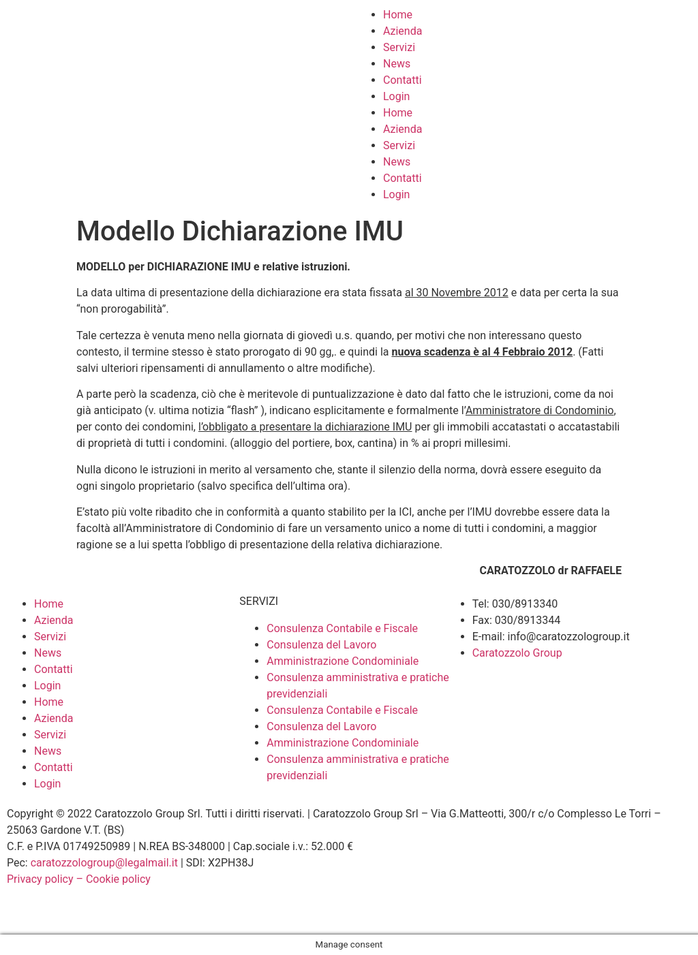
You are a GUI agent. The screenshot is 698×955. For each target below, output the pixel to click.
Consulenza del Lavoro (321, 644)
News (396, 63)
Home (397, 14)
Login (396, 96)
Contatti (402, 80)
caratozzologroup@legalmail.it (104, 862)
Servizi (399, 47)
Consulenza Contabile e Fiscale (342, 628)
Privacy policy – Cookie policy (79, 879)
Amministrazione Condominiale (343, 661)
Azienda (402, 31)
